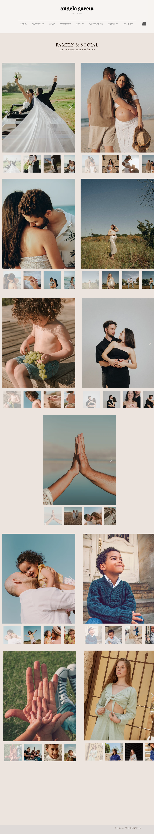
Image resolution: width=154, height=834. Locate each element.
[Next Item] (70, 107)
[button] (38, 24)
